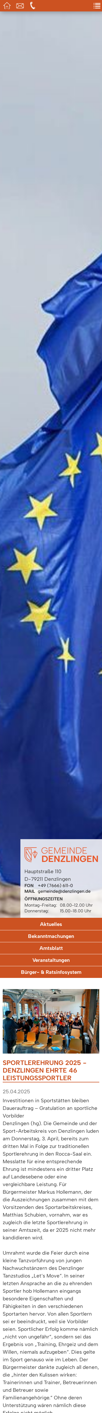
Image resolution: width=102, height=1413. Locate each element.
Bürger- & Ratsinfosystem (51, 972)
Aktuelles (51, 924)
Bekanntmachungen (51, 936)
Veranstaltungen (51, 960)
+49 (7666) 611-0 (55, 885)
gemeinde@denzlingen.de (64, 891)
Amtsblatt (51, 948)
